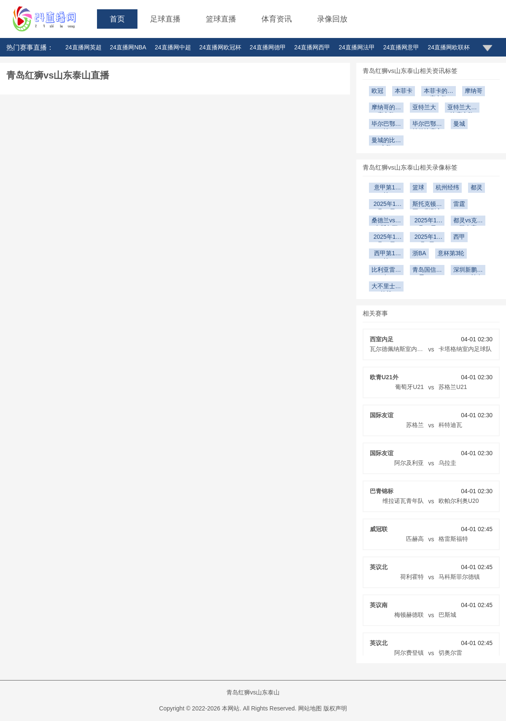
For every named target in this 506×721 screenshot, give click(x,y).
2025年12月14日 (427, 221)
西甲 (459, 236)
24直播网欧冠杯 (220, 47)
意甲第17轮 (386, 188)
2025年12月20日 (386, 204)
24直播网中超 (173, 47)
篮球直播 (221, 19)
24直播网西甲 (312, 47)
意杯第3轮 (451, 253)
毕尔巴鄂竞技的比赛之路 (427, 124)
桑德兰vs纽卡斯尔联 (386, 221)
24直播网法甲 (357, 47)
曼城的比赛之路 (386, 141)
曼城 (459, 123)
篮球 (418, 187)
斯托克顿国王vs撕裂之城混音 (427, 204)
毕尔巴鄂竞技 (386, 124)
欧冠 (377, 90)
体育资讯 (276, 19)
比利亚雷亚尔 (386, 270)
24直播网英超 (83, 47)
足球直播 (165, 19)
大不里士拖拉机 (386, 287)
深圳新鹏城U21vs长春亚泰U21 (468, 270)
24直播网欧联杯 (449, 47)
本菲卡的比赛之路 (438, 91)
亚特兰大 (424, 107)
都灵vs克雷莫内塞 (468, 221)
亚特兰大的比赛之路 (462, 108)
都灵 (476, 187)
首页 (117, 19)
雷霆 (459, 203)
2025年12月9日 (427, 237)
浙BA (419, 253)
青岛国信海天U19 (427, 270)
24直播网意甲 (401, 47)
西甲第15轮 (386, 254)
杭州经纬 (447, 187)
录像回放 (332, 19)
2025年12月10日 (386, 237)
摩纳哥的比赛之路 (386, 108)
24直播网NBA (128, 47)
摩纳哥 (473, 90)
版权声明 (335, 708)
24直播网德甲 (268, 47)
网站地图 (310, 708)
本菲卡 (403, 90)
